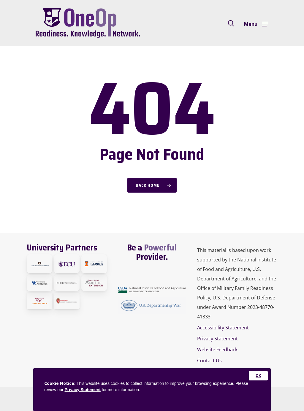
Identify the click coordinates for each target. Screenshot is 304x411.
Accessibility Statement (223, 327)
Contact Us (209, 360)
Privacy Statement (217, 338)
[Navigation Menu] (256, 23)
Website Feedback (217, 349)
